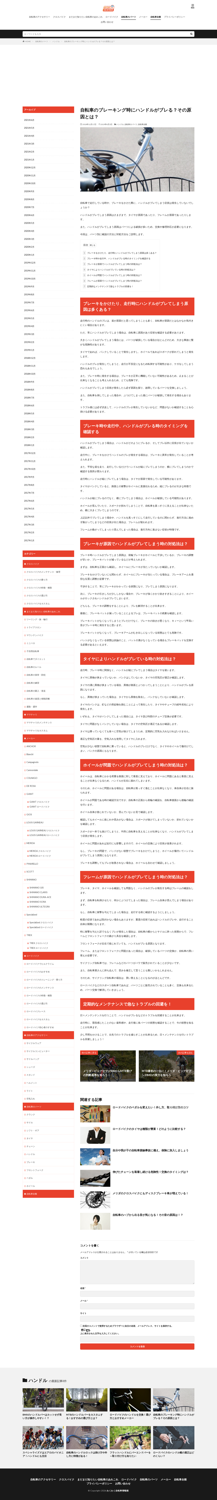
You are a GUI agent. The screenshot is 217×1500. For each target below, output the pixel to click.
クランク (31, 1103)
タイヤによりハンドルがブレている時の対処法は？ (109, 269)
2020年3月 (29, 237)
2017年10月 (30, 465)
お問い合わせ (107, 22)
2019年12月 (30, 261)
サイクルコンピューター (38, 1040)
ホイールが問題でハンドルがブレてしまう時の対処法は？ (112, 275)
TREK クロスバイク (39, 933)
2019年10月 (30, 277)
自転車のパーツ (128, 17)
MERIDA (31, 835)
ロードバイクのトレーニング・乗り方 (44, 969)
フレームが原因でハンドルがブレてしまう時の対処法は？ (112, 280)
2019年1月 (29, 347)
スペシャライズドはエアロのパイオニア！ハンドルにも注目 (42, 1453)
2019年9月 (29, 284)
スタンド (31, 1063)
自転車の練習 (33, 676)
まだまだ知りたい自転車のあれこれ (85, 17)
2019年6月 (29, 308)
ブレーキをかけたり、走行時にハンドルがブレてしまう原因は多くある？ (120, 252)
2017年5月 (29, 504)
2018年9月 (29, 378)
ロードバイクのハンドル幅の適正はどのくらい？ (173, 1453)
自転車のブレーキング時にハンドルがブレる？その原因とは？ (89, 41)
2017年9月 (29, 473)
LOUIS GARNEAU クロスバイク (45, 822)
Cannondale (32, 762)
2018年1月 (29, 441)
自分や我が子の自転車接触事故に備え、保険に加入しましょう (151, 1149)
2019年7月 (29, 300)
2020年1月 (29, 253)
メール (84, 1300)
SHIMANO (32, 871)
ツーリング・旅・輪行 (37, 613)
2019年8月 (29, 292)
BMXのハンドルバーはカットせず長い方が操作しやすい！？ (42, 1416)
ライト (30, 1079)
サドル (30, 1110)
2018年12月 (30, 355)
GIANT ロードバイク (40, 799)
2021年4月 (29, 135)
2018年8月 (29, 386)
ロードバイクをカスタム (38, 1008)
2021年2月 (29, 151)
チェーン (31, 1134)
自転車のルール (34, 661)
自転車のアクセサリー (39, 17)
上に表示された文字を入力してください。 (100, 1333)
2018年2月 (29, 433)
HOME (28, 41)
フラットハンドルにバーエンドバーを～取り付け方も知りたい (130, 1453)
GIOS (29, 806)
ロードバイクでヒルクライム (40, 954)
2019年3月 (29, 331)
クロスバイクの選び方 (37, 590)
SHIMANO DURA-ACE (40, 888)
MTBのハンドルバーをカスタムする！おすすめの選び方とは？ (85, 1416)
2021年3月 (29, 143)
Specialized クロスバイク (41, 913)
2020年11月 (30, 175)
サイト (83, 1313)
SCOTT (30, 863)
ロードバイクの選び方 (37, 993)
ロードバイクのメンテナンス (40, 977)
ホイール (31, 1173)
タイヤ (30, 1126)
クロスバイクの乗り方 (37, 574)
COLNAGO (32, 770)
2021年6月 (29, 120)
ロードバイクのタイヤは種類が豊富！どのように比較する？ (149, 1128)
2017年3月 (29, 520)
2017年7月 (29, 488)
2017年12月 (30, 449)
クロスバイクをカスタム (38, 598)
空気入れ (31, 1087)
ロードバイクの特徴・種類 (39, 985)
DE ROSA (31, 778)
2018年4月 (29, 418)
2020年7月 (29, 206)
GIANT (30, 786)
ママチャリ (32, 708)
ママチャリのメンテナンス (39, 715)
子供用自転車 (33, 645)
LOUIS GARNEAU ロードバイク (45, 827)
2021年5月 (29, 128)
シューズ (31, 1055)
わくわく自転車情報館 (118, 1489)
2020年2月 (29, 245)
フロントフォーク (35, 1157)
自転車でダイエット (36, 653)
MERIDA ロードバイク (40, 847)
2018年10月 (30, 371)
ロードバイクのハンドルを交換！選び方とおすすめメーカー (130, 1416)
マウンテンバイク (35, 629)
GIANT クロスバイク (40, 794)
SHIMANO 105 (37, 878)
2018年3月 (29, 426)
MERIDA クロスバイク (40, 842)
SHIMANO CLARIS (38, 883)
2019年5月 (29, 316)
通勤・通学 (32, 700)
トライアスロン (34, 621)
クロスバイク (59, 17)
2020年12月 (30, 167)
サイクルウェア (34, 1032)
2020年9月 (29, 190)
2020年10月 (30, 182)
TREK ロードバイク (39, 938)
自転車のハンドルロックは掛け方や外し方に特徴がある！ (86, 1453)
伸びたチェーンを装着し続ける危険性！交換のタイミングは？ (151, 1171)
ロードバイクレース (36, 1001)
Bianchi (30, 747)
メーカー (143, 17)
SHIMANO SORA (38, 892)
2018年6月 (29, 402)
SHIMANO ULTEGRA (40, 897)
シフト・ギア (33, 1118)
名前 (83, 1288)
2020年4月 (29, 229)
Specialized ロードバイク (41, 917)
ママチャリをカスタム (37, 723)
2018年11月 (30, 363)
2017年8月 (29, 480)
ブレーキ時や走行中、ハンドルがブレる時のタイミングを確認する (116, 258)
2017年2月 (29, 527)
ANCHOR (31, 739)
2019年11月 (30, 269)
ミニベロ (31, 637)
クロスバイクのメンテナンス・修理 (43, 566)
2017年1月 (29, 535)
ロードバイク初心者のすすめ (40, 1016)
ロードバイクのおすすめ (38, 961)
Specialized (32, 905)
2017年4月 (29, 512)
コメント (84, 1257)
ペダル (30, 1165)
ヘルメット (32, 1071)
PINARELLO (32, 855)
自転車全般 (155, 17)
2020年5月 (29, 222)
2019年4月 (29, 324)
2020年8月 (29, 198)
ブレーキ (31, 1150)
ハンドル (56, 41)
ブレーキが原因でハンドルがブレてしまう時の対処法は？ (112, 263)
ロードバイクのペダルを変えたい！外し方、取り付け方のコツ (151, 1106)
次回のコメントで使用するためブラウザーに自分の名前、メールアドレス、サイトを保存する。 (128, 1325)
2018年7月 (29, 394)
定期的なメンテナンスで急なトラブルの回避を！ (108, 286)
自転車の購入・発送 (36, 684)
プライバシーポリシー (174, 17)
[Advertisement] (108, 75)
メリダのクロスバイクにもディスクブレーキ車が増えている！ (151, 1192)
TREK (29, 925)
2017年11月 (30, 457)
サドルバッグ (33, 1048)
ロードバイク (111, 17)
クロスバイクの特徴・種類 (39, 582)
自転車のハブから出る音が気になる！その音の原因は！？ (148, 1214)
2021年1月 (29, 159)
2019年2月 (29, 339)
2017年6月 (29, 496)
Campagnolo (32, 755)
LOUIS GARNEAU (35, 814)
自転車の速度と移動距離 (38, 692)
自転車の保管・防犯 (36, 668)
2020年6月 (29, 214)
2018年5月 (29, 410)
